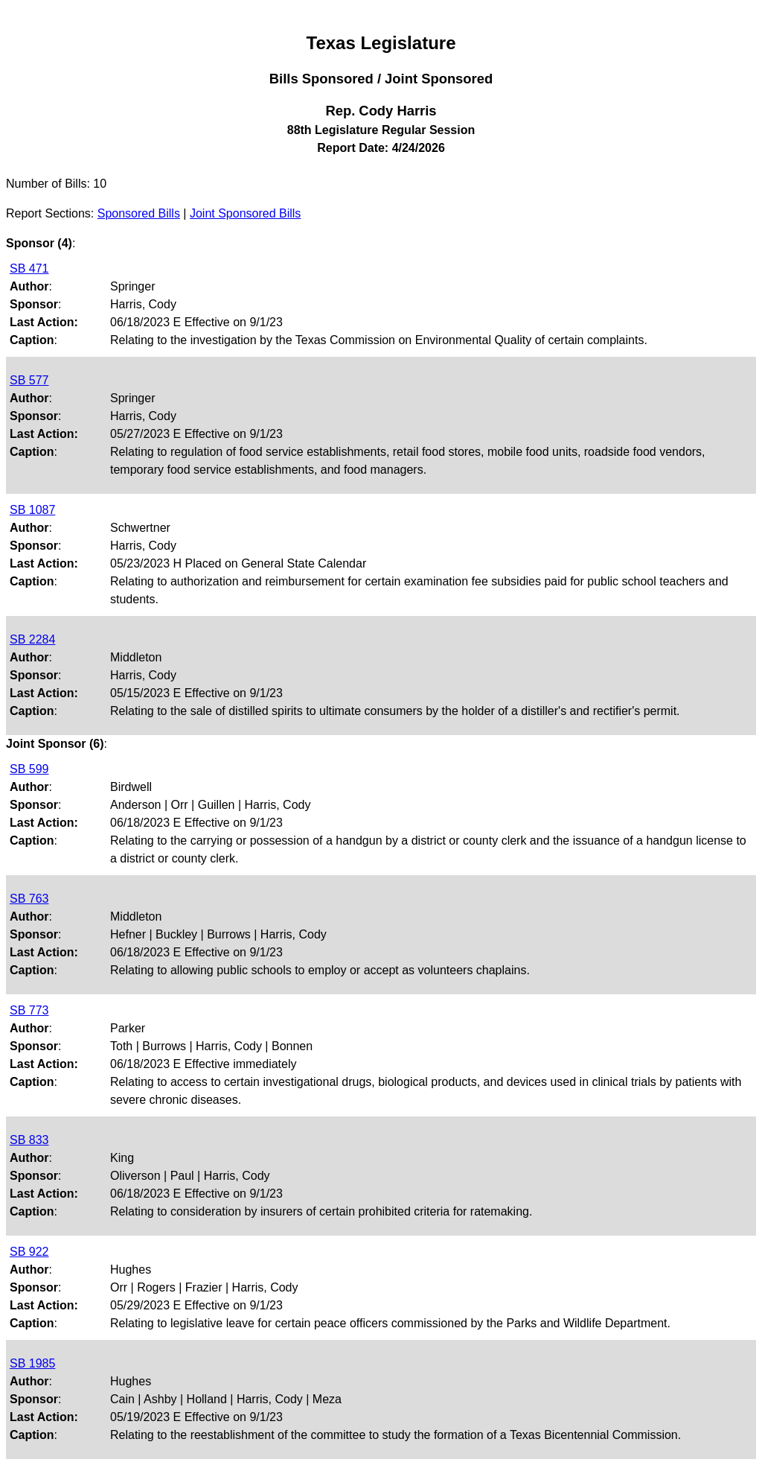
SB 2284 (32, 639)
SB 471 (29, 268)
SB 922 (29, 1251)
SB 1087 (32, 509)
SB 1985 (32, 1363)
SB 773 (29, 1010)
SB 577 (29, 380)
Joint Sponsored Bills (245, 213)
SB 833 (29, 1140)
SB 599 (29, 769)
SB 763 (29, 898)
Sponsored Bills (138, 213)
